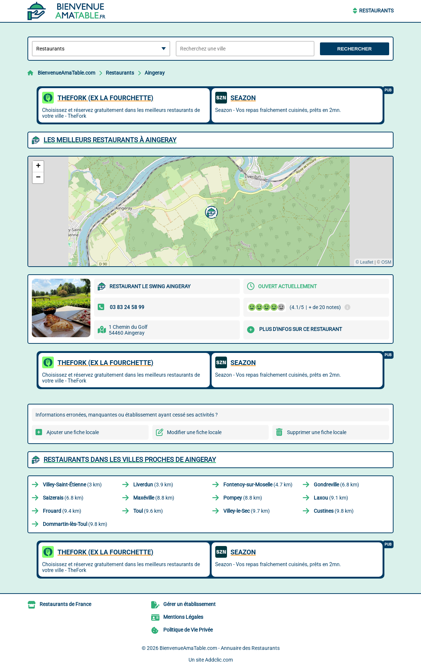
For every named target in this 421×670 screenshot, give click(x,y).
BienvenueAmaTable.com (66, 73)
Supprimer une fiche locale (316, 432)
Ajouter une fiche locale (72, 432)
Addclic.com (219, 660)
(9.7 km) (246, 511)
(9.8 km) (334, 511)
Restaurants (376, 11)
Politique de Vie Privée (188, 630)
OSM (386, 262)
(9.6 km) (148, 511)
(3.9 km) (153, 485)
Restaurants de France (65, 604)
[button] (210, 211)
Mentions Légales (183, 617)
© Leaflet (364, 262)
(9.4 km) (62, 511)
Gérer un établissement (189, 604)
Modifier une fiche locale (194, 432)
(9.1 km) (331, 498)
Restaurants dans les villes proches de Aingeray (130, 459)
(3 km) (72, 485)
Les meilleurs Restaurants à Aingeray (110, 140)
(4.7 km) (258, 485)
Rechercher (354, 49)
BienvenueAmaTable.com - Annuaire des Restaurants (220, 648)
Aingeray (155, 73)
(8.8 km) (153, 498)
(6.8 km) (336, 485)
